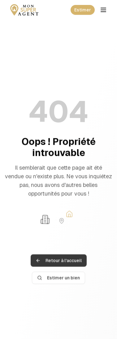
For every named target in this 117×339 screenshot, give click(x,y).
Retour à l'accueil (59, 263)
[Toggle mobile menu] (103, 10)
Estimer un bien (58, 280)
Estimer (82, 10)
